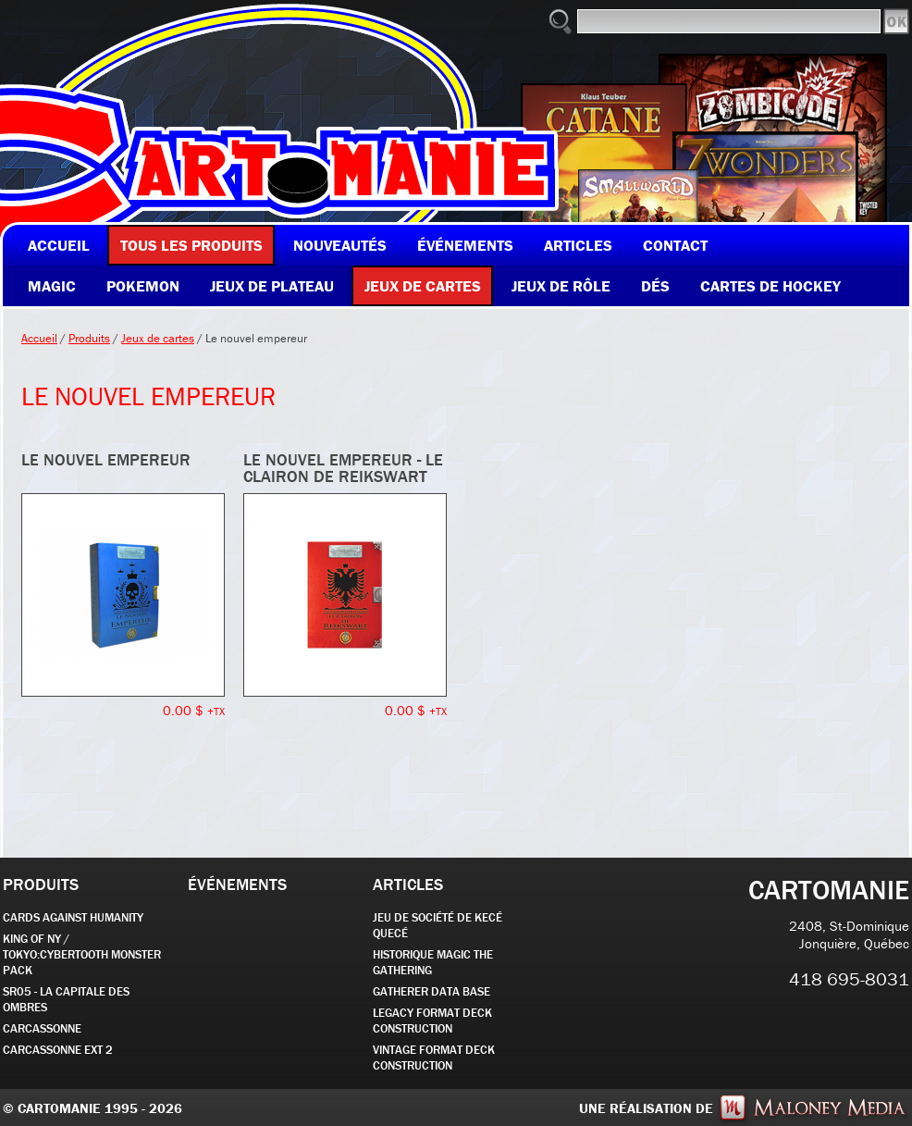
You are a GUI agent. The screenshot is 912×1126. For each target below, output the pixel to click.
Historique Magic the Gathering (433, 962)
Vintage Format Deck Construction (434, 1057)
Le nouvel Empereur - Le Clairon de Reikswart (343, 468)
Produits (89, 338)
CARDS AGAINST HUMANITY (73, 917)
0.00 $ (194, 710)
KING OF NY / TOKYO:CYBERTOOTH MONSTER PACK (82, 954)
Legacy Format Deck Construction (432, 1020)
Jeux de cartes (157, 338)
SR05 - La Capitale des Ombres (66, 999)
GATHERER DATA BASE (431, 991)
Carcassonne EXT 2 (58, 1050)
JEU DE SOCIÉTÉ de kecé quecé (437, 925)
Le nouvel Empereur (106, 459)
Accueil (39, 338)
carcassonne (42, 1028)
